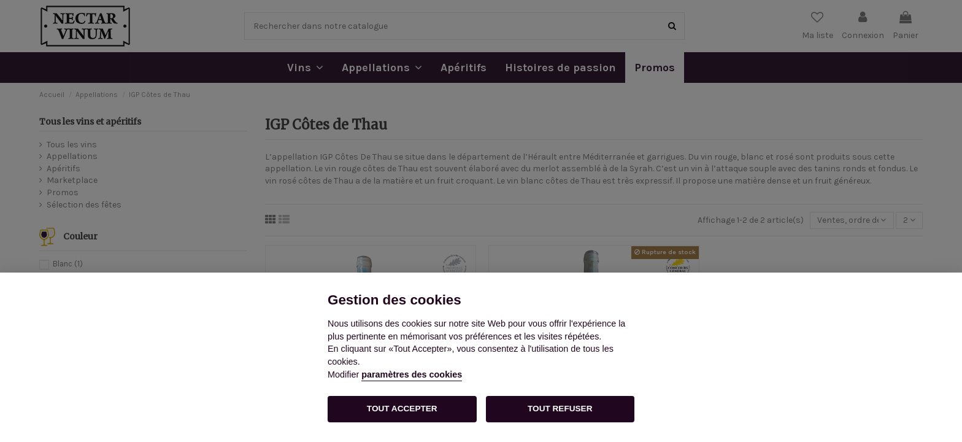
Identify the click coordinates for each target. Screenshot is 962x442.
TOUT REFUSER (560, 408)
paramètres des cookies (411, 374)
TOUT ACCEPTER (402, 408)
